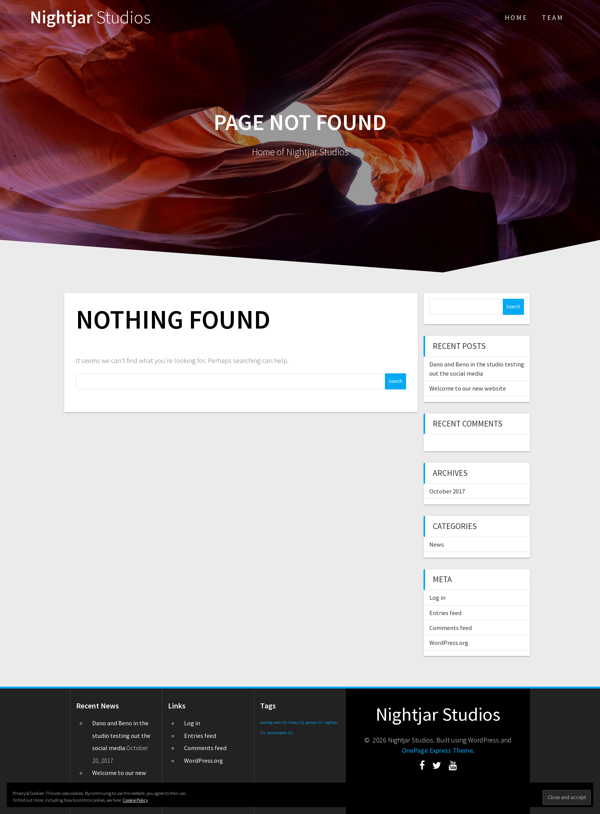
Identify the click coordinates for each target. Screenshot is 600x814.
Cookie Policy (135, 800)
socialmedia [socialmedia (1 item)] (280, 732)
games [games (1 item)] (314, 722)
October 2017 (447, 491)
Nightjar (90, 17)
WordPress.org (448, 642)
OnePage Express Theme (437, 750)
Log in (437, 597)
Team (553, 17)
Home (516, 17)
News (436, 544)
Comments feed (450, 628)
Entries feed (445, 613)
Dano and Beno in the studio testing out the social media (121, 735)
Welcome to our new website (467, 388)
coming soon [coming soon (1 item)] (273, 722)
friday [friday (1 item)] (296, 722)
